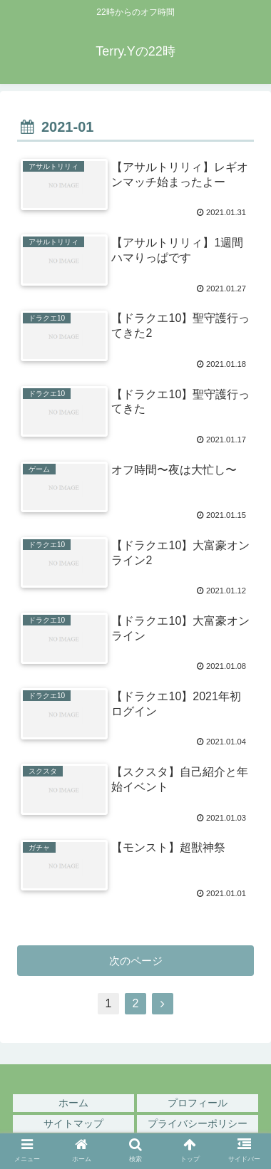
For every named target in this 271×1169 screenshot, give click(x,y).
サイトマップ (73, 1123)
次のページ (136, 961)
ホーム (73, 1102)
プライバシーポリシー (197, 1123)
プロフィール (197, 1102)
